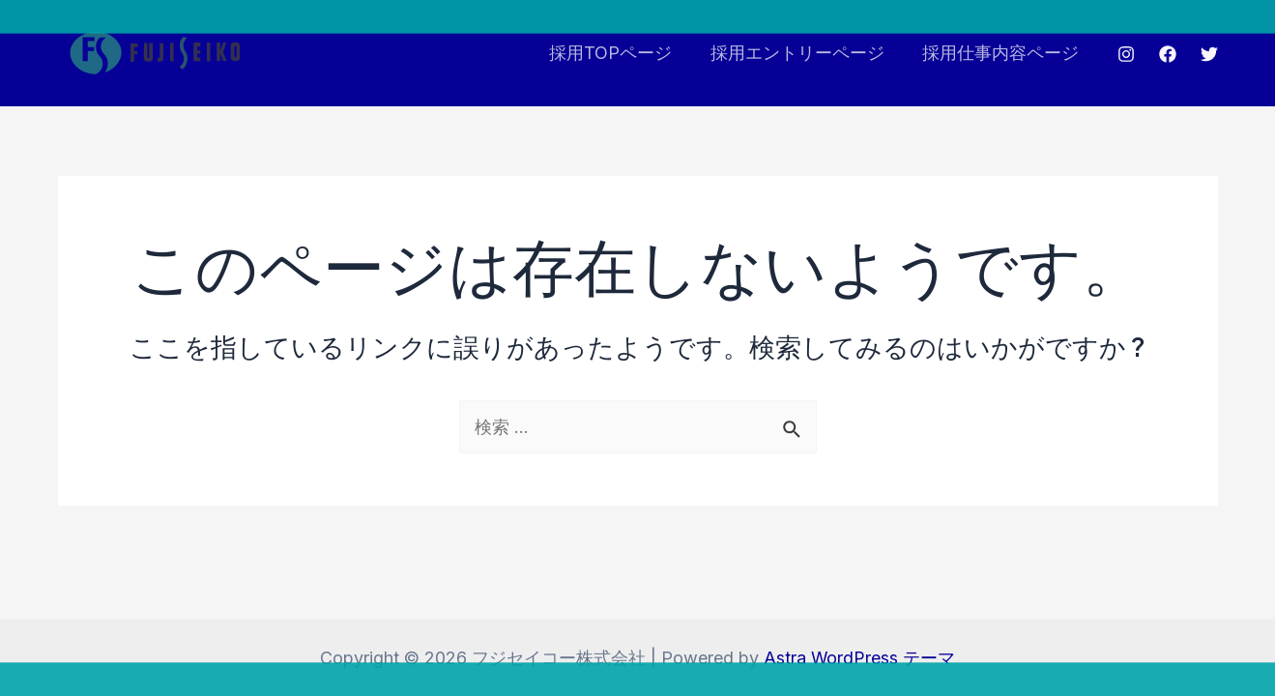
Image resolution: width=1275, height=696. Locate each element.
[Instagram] (1126, 54)
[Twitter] (1209, 54)
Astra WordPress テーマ (860, 658)
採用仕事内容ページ (1002, 53)
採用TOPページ (619, 53)
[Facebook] (1167, 54)
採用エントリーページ (802, 53)
